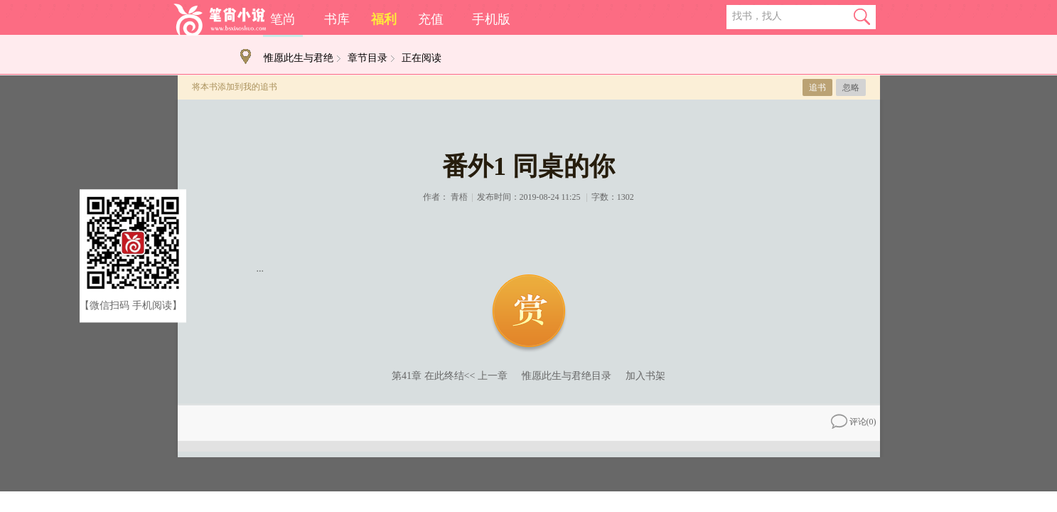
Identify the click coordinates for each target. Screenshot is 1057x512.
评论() (853, 421)
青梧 (459, 197)
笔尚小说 (219, 20)
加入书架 (645, 375)
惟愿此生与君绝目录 (566, 375)
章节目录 (367, 58)
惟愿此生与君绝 (298, 58)
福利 (384, 19)
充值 (431, 19)
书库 (337, 19)
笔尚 (283, 19)
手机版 (491, 19)
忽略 (850, 87)
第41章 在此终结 (428, 375)
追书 (817, 87)
